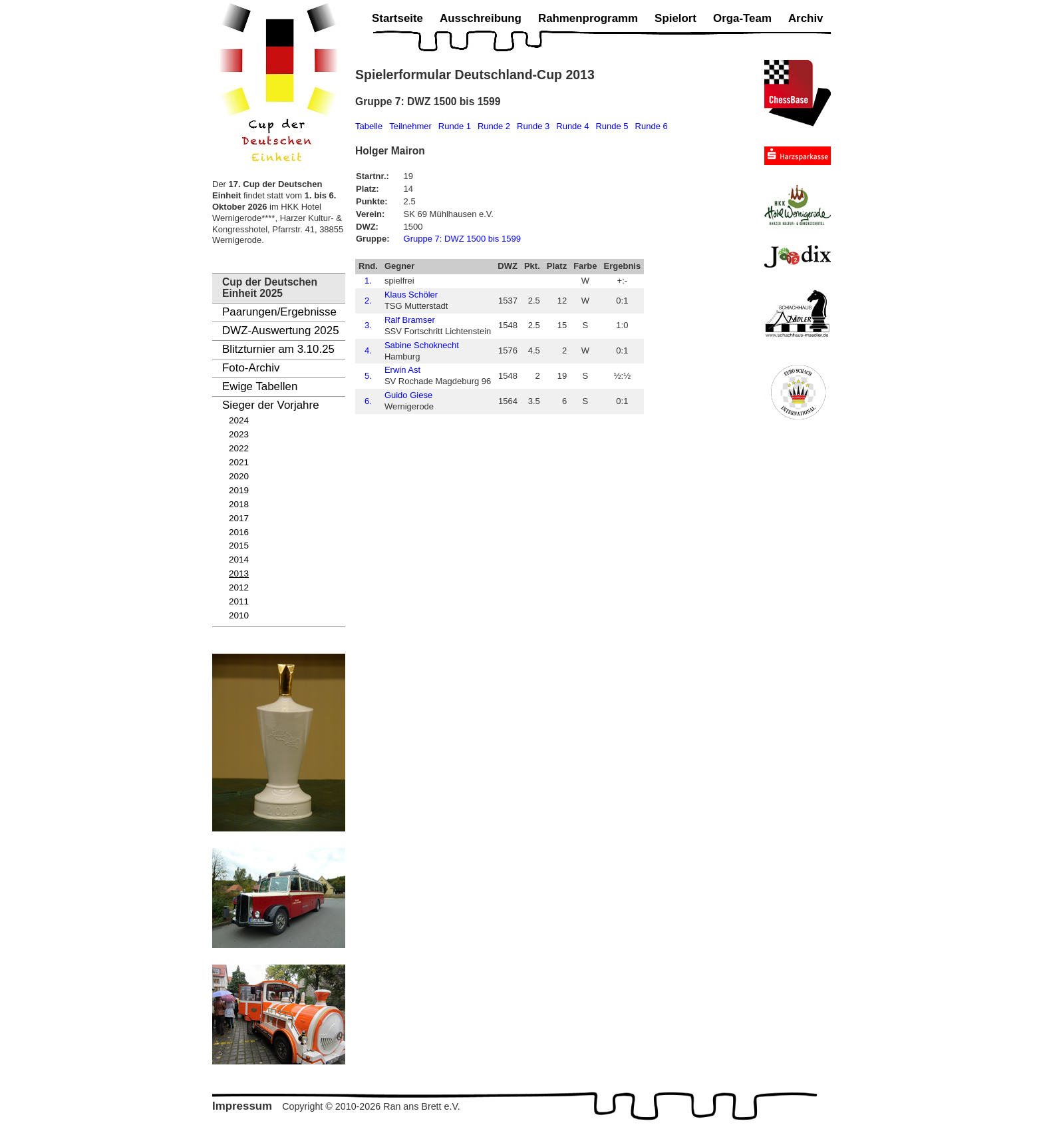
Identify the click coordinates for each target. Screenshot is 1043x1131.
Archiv (805, 18)
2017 (239, 518)
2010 (239, 615)
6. (368, 401)
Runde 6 (651, 126)
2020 (239, 476)
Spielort (675, 18)
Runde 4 (572, 126)
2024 (239, 420)
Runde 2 (494, 126)
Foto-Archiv (250, 367)
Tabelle (368, 126)
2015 (239, 546)
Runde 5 (611, 126)
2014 (239, 560)
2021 (239, 462)
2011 (239, 601)
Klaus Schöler (411, 295)
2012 (239, 587)
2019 (239, 490)
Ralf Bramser (409, 320)
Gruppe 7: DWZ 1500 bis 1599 (462, 239)
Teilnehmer (410, 126)
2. (368, 301)
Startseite (397, 18)
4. (368, 350)
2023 (239, 434)
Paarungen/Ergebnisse (279, 312)
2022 (239, 448)
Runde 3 (533, 126)
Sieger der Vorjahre (270, 405)
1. (368, 281)
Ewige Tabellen (259, 386)
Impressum (242, 1106)
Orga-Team (742, 18)
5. (368, 376)
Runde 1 (454, 126)
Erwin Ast (402, 370)
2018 (239, 504)
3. (368, 325)
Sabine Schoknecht (421, 345)
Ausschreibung (481, 18)
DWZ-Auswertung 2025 (280, 330)
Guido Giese (408, 395)
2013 (239, 573)
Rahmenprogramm (588, 18)
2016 (239, 532)
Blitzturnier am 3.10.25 (278, 349)
